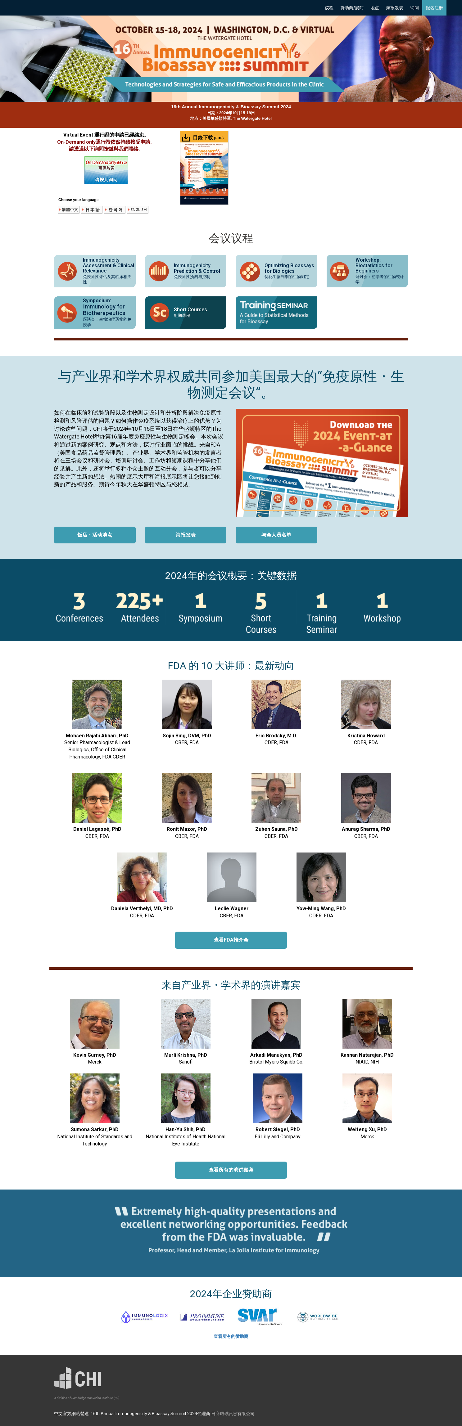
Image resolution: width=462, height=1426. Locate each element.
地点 (374, 7)
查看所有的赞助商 (231, 1336)
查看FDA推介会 (231, 940)
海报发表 (394, 7)
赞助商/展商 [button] (352, 7)
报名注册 (434, 7)
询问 (414, 7)
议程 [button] (329, 7)
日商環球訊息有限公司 (233, 1413)
